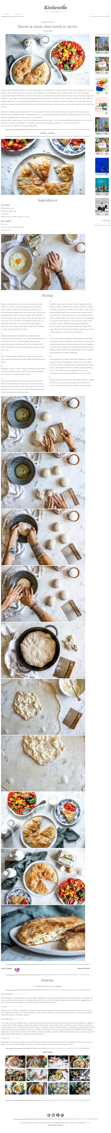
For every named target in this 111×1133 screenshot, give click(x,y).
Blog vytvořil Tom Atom (55, 1125)
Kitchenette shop (102, 28)
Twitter (53, 1115)
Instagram (57, 1115)
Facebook (48, 1115)
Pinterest (62, 1115)
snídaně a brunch (47, 22)
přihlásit (58, 986)
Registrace (18, 14)
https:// (83, 1000)
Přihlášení (6, 14)
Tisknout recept (83, 968)
